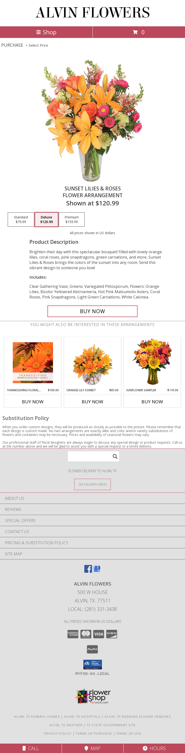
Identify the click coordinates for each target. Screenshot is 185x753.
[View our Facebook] (88, 571)
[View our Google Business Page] (97, 571)
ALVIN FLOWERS (92, 13)
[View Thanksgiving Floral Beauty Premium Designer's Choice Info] (33, 362)
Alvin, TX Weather (66, 725)
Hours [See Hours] (154, 748)
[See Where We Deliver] (92, 484)
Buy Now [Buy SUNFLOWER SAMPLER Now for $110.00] (152, 401)
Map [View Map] (92, 748)
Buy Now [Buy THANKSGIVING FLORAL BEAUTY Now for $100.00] (33, 401)
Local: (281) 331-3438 (92, 609)
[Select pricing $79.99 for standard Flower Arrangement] (21, 220)
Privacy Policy (58, 733)
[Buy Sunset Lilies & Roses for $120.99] (92, 311)
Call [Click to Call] (31, 748)
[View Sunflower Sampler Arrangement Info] (152, 362)
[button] (92, 664)
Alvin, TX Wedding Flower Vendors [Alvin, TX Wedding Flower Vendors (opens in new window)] (138, 716)
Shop (46, 32)
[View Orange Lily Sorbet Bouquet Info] (93, 362)
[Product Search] (93, 456)
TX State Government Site (111, 725)
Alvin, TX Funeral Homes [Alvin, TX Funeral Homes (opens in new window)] (37, 716)
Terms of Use (128, 733)
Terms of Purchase (94, 733)
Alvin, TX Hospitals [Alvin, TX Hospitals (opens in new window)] (82, 716)
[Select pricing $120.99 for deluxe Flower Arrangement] (46, 220)
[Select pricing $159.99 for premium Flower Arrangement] (71, 220)
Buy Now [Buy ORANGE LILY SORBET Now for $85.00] (92, 401)
